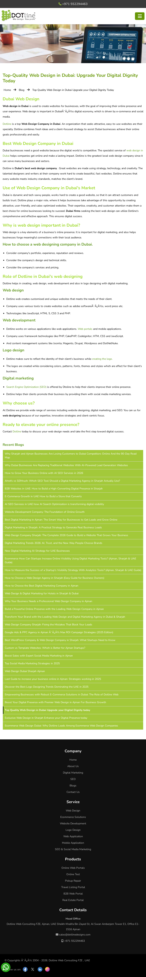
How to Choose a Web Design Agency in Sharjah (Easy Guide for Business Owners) (54, 578)
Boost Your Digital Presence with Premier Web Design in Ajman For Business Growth (55, 702)
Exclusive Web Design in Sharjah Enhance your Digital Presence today (46, 718)
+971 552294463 (73, 4)
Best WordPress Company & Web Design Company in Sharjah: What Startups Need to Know (60, 640)
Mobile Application (73, 843)
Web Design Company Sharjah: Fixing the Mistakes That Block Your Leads (48, 624)
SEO (73, 779)
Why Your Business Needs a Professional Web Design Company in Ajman (48, 601)
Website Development (73, 823)
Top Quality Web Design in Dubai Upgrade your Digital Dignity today (47, 710)
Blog (21, 90)
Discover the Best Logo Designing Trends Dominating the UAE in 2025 (46, 687)
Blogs (73, 785)
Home (7, 90)
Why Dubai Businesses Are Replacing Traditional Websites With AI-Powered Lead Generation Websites (66, 465)
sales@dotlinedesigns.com (73, 934)
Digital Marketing (73, 772)
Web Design (73, 810)
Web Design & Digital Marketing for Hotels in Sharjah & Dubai (42, 593)
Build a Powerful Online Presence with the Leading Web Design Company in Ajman (54, 609)
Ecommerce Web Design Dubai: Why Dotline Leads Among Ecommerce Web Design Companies (61, 725)
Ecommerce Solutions (73, 817)
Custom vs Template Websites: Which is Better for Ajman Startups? (45, 648)
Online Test (73, 874)
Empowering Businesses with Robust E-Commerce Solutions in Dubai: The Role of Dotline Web (61, 694)
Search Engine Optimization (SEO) (26, 387)
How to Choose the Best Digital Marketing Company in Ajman (41, 585)
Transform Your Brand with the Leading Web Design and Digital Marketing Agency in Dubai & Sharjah (65, 617)
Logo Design (73, 830)
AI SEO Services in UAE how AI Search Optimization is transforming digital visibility (54, 504)
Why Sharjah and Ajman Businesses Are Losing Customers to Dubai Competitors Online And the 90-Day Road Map (70, 455)
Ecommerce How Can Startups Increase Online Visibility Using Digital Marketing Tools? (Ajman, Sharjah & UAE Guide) (70, 560)
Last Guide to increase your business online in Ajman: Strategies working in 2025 (53, 679)
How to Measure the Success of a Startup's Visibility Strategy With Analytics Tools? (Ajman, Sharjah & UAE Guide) (73, 570)
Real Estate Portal (73, 900)
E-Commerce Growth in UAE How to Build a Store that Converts (43, 496)
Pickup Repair (73, 881)
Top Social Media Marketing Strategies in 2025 (32, 663)
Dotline (7, 124)
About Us (73, 766)
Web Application (73, 836)
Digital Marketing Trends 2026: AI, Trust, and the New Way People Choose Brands (53, 543)
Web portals (85, 329)
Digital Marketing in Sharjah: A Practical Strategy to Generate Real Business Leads (53, 527)
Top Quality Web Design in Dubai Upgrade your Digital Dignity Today (73, 90)
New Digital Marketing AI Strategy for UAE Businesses (37, 551)
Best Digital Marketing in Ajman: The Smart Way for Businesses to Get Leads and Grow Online (61, 519)
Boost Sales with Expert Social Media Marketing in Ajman (39, 655)
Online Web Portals (73, 868)
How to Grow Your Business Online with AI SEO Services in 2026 (44, 473)
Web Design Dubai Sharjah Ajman (25, 671)
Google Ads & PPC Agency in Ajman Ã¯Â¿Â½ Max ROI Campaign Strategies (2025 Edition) (59, 632)
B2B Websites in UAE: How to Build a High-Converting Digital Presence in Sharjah (54, 488)
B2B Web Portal (73, 893)
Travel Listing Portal (73, 887)
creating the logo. (102, 359)
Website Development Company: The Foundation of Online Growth (45, 512)
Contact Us (73, 792)
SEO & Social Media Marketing (73, 849)
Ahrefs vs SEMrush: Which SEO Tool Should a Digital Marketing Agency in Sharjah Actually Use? (62, 481)
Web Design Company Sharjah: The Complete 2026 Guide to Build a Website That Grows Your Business (66, 535)
